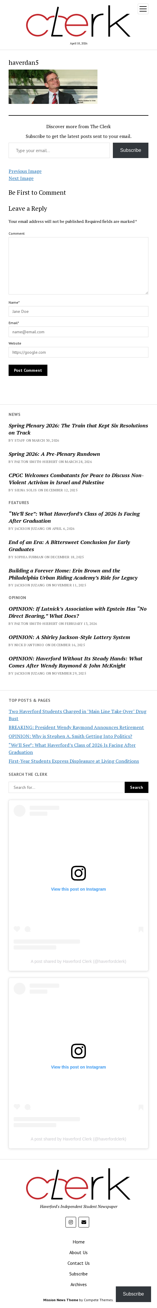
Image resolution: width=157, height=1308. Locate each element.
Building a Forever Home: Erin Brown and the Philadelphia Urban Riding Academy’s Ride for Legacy (73, 574)
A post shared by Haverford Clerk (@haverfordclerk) (78, 961)
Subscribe (130, 150)
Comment (17, 233)
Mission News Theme (60, 1300)
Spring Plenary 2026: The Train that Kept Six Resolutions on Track (78, 429)
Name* (14, 302)
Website (15, 343)
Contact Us (79, 1263)
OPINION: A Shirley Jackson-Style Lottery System (69, 637)
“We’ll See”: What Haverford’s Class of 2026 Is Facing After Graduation (74, 517)
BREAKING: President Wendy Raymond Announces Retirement (76, 727)
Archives (79, 1284)
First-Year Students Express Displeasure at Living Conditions (74, 761)
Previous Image (25, 171)
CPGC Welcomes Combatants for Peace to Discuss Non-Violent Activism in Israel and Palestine (76, 479)
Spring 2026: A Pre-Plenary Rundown (54, 453)
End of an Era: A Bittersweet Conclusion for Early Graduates (69, 545)
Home (79, 1242)
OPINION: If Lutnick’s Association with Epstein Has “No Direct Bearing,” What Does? (78, 612)
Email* (14, 323)
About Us (78, 1252)
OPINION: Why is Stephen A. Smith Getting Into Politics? (70, 736)
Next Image (21, 178)
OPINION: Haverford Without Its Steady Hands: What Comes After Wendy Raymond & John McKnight (75, 662)
